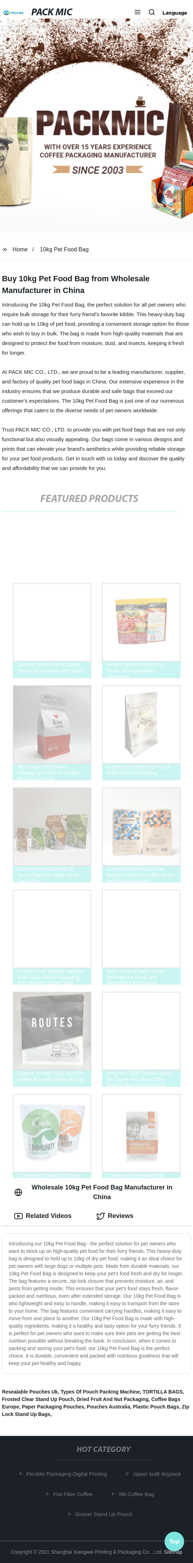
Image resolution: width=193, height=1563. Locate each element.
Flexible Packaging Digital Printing (67, 1474)
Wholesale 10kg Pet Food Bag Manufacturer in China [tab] (93, 1192)
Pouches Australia (108, 1407)
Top (174, 1541)
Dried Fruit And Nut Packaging (112, 1399)
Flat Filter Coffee (74, 1494)
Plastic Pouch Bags (156, 1407)
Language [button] (174, 13)
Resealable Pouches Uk (30, 1392)
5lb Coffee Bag (137, 1494)
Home (20, 249)
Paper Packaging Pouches (53, 1407)
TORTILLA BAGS (163, 1392)
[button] (137, 13)
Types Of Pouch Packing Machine (100, 1392)
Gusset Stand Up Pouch (104, 1514)
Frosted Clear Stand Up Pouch (38, 1399)
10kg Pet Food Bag (64, 249)
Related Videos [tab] (42, 1216)
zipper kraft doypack (158, 1474)
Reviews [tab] (114, 1216)
